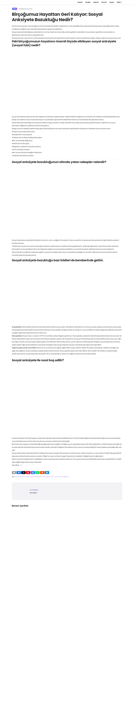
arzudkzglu (34, 490)
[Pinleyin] (28, 472)
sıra (68, 476)
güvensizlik (33, 476)
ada (16, 476)
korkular (56, 476)
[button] (121, 2)
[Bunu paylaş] (19, 472)
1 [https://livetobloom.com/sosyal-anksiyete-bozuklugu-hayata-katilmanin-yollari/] (20, 465)
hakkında (39, 476)
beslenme (20, 476)
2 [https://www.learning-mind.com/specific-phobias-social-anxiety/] (21, 465)
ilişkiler (48, 476)
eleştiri (27, 476)
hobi (44, 476)
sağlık (64, 476)
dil (24, 476)
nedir (61, 476)
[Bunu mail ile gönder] (14, 472)
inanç (52, 476)
